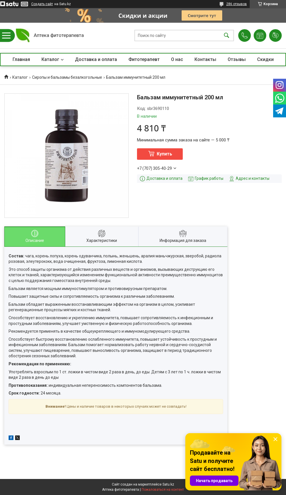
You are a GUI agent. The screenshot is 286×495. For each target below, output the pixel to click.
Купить (164, 154)
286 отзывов (236, 4)
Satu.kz (168, 484)
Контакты (205, 59)
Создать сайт (42, 4)
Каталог (50, 59)
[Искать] (226, 35)
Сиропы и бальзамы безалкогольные (67, 77)
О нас (177, 59)
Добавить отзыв (275, 35)
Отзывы (237, 59)
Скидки (265, 59)
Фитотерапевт (144, 59)
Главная (21, 59)
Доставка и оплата (96, 59)
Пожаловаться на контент (163, 490)
